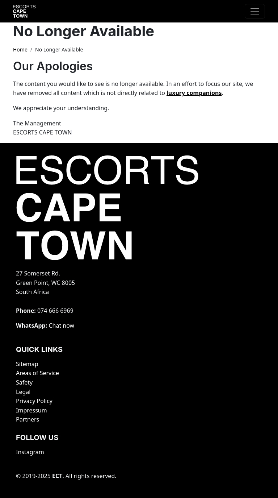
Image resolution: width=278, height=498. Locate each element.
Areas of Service (37, 373)
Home (20, 49)
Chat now (61, 325)
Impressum (31, 410)
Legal (23, 392)
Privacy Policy (34, 401)
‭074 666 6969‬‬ (55, 311)
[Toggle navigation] (255, 11)
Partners (27, 419)
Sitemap (27, 364)
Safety (24, 382)
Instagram (30, 452)
